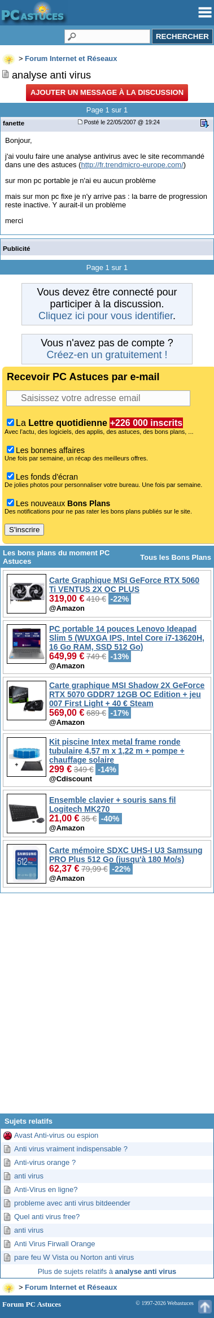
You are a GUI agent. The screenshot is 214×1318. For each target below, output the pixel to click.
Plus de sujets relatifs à (107, 1271)
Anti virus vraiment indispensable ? (71, 1149)
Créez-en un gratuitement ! (106, 354)
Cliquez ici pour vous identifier (105, 315)
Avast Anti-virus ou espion (56, 1135)
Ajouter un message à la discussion (107, 92)
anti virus (28, 1176)
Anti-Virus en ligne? (46, 1189)
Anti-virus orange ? (45, 1162)
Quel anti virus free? (47, 1216)
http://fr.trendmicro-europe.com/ (132, 164)
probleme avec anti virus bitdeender (72, 1203)
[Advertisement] (106, 1007)
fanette (13, 123)
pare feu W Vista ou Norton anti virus (74, 1257)
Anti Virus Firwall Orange (54, 1243)
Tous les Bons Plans (175, 557)
